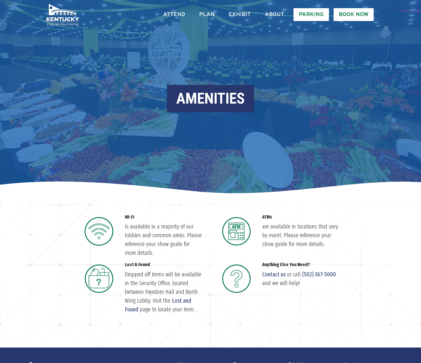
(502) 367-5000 (319, 274)
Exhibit (240, 14)
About (274, 14)
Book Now (353, 14)
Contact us (274, 274)
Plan (207, 14)
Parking (311, 14)
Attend (174, 14)
